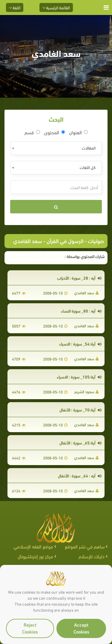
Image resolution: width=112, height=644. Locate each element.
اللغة (14, 7)
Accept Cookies (81, 628)
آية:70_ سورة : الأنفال (80, 409)
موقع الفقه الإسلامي (33, 546)
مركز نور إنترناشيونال (35, 556)
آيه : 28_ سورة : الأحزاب (79, 278)
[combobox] (56, 148)
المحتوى (54, 132)
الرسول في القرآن (65, 240)
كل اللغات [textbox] (88, 167)
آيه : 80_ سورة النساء (81, 310)
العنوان (78, 132)
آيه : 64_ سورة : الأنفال (80, 475)
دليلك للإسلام (92, 556)
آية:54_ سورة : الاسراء (80, 343)
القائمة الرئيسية (56, 7)
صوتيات (96, 240)
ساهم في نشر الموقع (85, 546)
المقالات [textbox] (89, 147)
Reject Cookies (30, 628)
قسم (32, 132)
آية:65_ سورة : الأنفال (80, 442)
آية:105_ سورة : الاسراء (79, 376)
